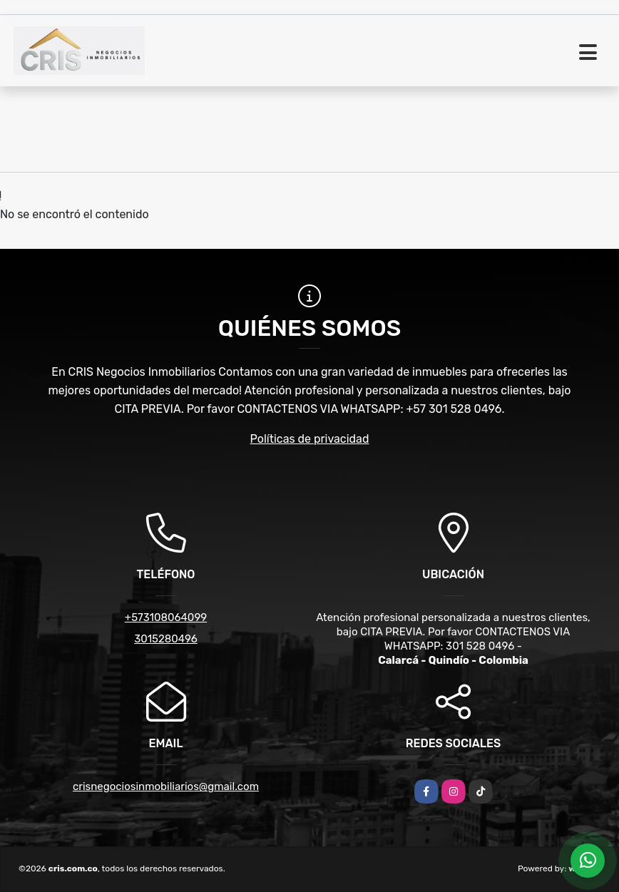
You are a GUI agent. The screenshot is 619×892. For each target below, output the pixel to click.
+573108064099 (166, 617)
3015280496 (166, 638)
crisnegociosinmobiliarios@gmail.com (166, 786)
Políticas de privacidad (309, 439)
